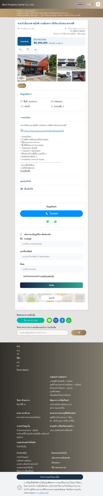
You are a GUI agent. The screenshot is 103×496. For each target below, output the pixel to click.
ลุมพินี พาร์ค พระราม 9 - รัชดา (61, 417)
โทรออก (51, 213)
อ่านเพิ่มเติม (25, 171)
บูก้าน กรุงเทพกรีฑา (57, 408)
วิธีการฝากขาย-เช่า (58, 467)
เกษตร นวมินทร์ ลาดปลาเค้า (27, 464)
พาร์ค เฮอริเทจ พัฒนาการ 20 (61, 404)
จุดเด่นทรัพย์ (25, 181)
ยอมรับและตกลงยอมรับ (31, 276)
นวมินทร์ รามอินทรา (58, 377)
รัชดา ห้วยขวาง (23, 400)
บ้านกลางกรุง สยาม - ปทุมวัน (27, 430)
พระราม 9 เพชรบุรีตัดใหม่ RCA (62, 413)
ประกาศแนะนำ (30, 11)
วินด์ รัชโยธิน (21, 446)
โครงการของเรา (23, 370)
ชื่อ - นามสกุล (25, 238)
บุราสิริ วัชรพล (55, 391)
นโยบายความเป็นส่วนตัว (60, 457)
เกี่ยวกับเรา (55, 462)
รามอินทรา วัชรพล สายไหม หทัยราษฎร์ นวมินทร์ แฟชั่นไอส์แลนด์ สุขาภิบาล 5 (43, 13)
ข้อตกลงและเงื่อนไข (59, 453)
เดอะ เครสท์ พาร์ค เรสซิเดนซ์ (61, 430)
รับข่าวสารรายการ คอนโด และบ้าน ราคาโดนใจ (36, 327)
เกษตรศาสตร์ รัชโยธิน (26, 442)
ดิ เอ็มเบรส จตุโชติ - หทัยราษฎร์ (27, 15)
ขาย (18, 350)
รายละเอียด (25, 117)
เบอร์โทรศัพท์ (26, 251)
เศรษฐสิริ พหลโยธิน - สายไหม (61, 381)
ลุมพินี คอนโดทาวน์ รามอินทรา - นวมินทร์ (65, 384)
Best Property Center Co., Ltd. (18, 4)
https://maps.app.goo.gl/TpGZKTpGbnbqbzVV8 (44, 131)
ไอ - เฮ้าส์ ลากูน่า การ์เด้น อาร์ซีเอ (62, 420)
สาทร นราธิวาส (23, 413)
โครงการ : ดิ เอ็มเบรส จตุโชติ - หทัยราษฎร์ (69, 33)
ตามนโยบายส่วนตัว (47, 276)
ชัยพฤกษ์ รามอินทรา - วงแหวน (61, 388)
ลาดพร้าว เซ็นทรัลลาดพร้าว (62, 426)
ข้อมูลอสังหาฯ (26, 94)
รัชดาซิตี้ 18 (21, 404)
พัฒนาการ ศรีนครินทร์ (59, 400)
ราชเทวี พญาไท (23, 426)
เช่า (18, 354)
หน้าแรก (19, 11)
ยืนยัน (51, 285)
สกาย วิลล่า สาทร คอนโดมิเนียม (28, 417)
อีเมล (22, 264)
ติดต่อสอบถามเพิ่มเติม (26, 315)
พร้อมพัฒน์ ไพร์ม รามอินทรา (60, 395)
